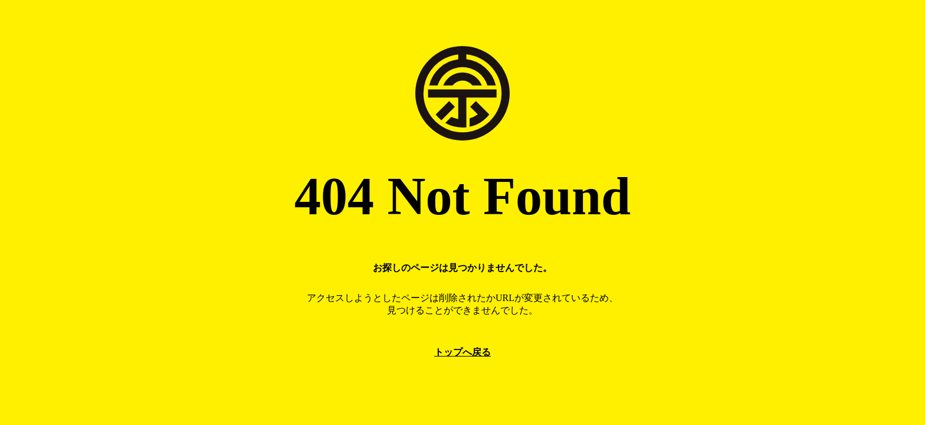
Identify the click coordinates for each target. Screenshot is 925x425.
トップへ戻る (462, 352)
